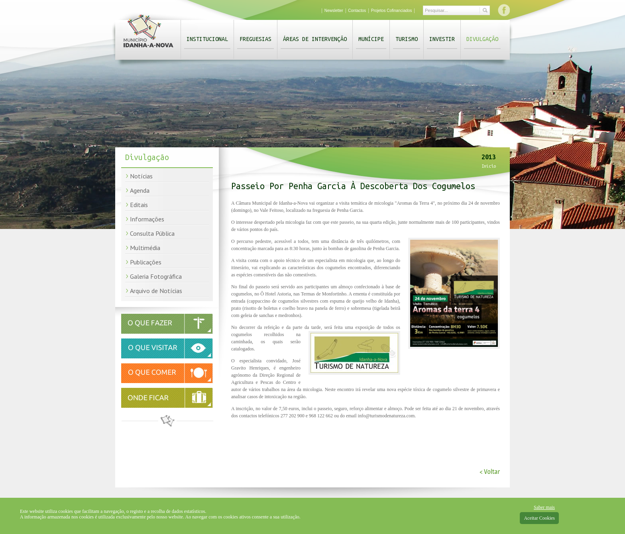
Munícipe (371, 39)
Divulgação (482, 39)
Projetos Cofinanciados (391, 10)
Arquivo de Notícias (156, 291)
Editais (139, 205)
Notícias (141, 176)
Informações (147, 219)
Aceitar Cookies (539, 518)
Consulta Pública (152, 233)
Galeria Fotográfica (156, 276)
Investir (442, 39)
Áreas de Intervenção (315, 39)
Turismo (406, 39)
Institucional (207, 39)
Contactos (357, 10)
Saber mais (544, 507)
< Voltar (490, 471)
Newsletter (333, 10)
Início (489, 166)
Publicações (145, 262)
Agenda (139, 190)
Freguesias (255, 39)
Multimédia (145, 248)
